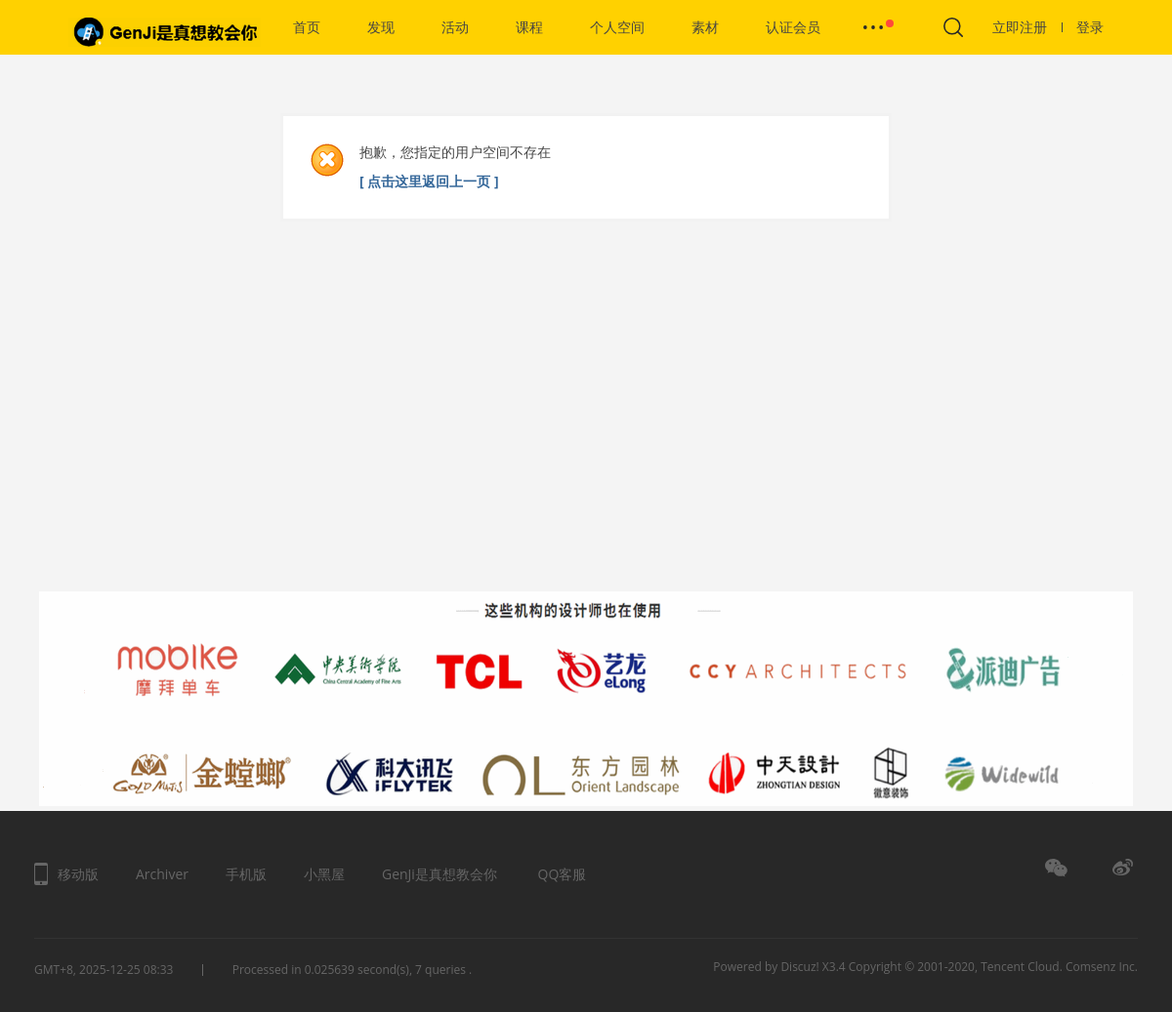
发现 (381, 27)
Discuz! (799, 966)
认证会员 (793, 27)
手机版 (246, 874)
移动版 (78, 874)
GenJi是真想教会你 (439, 874)
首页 (306, 27)
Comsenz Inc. (1102, 966)
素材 (705, 27)
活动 (455, 27)
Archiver (162, 874)
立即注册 (1027, 27)
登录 (1090, 27)
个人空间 (617, 27)
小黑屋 (324, 874)
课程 (529, 27)
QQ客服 (562, 874)
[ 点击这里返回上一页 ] (429, 181)
